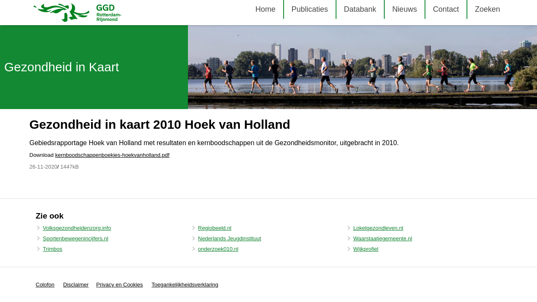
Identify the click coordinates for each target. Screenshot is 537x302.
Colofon (45, 284)
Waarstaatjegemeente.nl (382, 238)
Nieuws (404, 9)
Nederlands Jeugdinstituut (229, 238)
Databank (360, 9)
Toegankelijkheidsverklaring (184, 284)
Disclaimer (76, 284)
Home (265, 9)
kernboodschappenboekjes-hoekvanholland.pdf (112, 155)
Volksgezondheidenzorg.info (77, 228)
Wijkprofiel (365, 249)
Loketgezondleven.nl (378, 228)
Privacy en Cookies (119, 284)
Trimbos (52, 249)
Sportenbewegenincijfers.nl (75, 238)
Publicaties (310, 9)
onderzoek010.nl (218, 249)
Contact (446, 9)
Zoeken (487, 9)
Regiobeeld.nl (215, 228)
